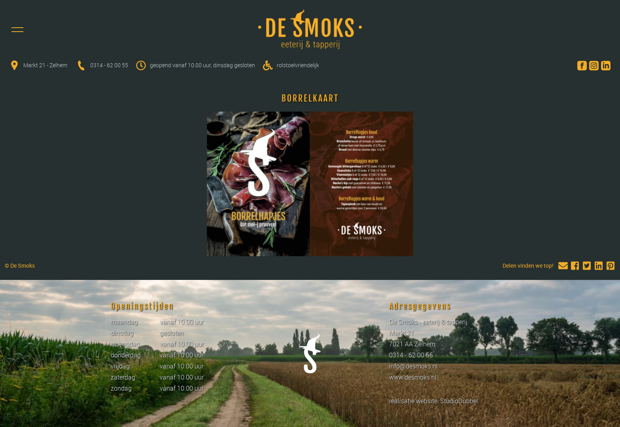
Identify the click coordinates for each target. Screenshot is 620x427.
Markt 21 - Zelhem (45, 65)
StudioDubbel (459, 401)
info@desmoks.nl (413, 366)
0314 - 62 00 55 (109, 65)
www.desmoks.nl (413, 377)
